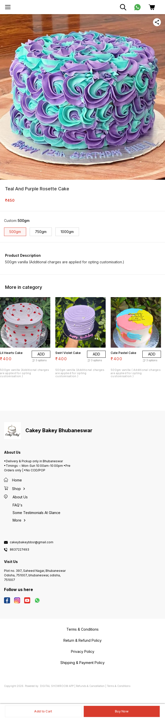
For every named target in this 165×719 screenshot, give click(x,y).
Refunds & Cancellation (90, 685)
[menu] (8, 7)
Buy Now (122, 711)
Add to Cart (43, 711)
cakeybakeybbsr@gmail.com (31, 542)
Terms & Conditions (118, 685)
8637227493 (19, 549)
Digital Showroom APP (57, 685)
